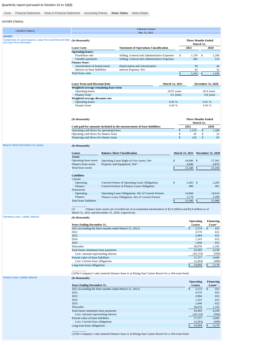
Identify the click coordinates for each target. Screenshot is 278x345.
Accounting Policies (95, 13)
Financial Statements (27, 13)
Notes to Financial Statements (62, 13)
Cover (7, 13)
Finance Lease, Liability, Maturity (20, 277)
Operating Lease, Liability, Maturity (21, 216)
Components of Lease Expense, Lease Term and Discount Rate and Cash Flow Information (36, 41)
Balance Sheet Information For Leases (23, 145)
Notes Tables (119, 13)
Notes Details (140, 13)
